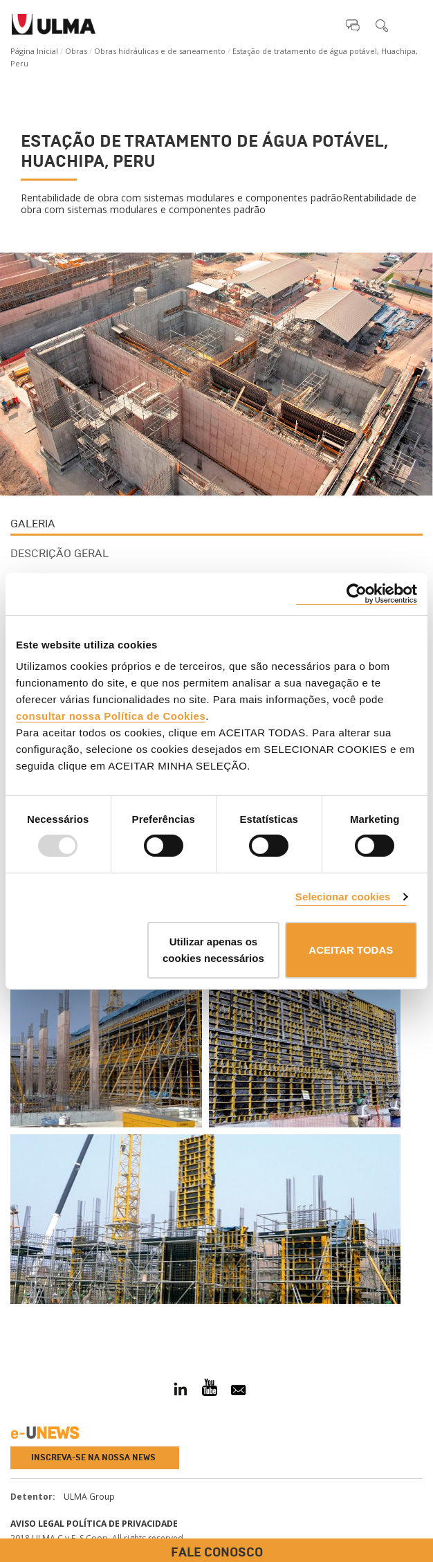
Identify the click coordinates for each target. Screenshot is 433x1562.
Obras (76, 51)
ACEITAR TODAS (350, 950)
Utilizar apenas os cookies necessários (213, 950)
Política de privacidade (122, 1523)
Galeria (32, 523)
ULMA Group (89, 1496)
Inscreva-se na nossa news (93, 1457)
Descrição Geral (59, 553)
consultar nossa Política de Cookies (110, 716)
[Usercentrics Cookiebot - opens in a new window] (356, 593)
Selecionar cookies (343, 896)
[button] (353, 25)
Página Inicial (34, 51)
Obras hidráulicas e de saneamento (159, 51)
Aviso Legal (37, 1523)
